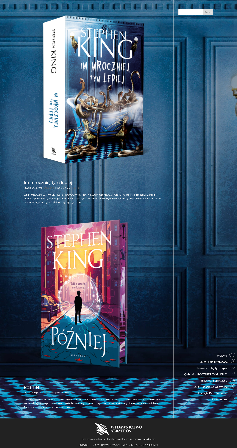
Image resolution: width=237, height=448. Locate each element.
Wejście (225, 350)
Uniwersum (222, 398)
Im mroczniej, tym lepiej (214, 364)
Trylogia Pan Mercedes (214, 391)
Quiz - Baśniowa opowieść (212, 385)
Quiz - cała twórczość (215, 357)
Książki (75, 188)
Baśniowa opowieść (216, 378)
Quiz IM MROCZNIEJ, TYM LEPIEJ (207, 371)
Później (31, 387)
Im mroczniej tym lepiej (48, 182)
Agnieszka (48, 188)
